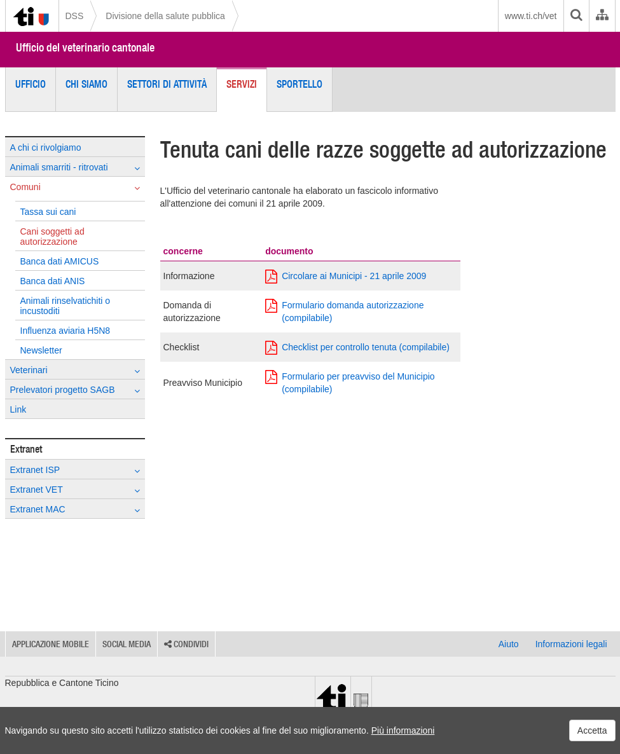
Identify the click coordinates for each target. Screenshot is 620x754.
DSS (74, 16)
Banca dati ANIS (52, 281)
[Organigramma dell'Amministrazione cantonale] (602, 16)
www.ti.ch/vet (531, 16)
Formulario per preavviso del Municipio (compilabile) (349, 382)
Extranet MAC (75, 509)
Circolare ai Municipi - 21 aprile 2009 (345, 276)
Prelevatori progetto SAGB (75, 390)
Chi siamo (86, 84)
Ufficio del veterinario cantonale (85, 47)
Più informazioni (403, 730)
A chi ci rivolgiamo (45, 147)
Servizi (241, 84)
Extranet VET (75, 489)
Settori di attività (167, 84)
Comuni (75, 187)
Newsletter (41, 350)
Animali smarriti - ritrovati (75, 167)
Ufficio (30, 84)
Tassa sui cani (48, 212)
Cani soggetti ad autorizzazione (52, 236)
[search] (576, 16)
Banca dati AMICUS (59, 261)
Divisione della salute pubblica (165, 16)
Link (18, 409)
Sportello (299, 84)
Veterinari (75, 370)
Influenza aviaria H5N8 (65, 331)
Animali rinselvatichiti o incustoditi (65, 306)
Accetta (592, 730)
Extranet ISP (75, 470)
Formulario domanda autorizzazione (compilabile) (344, 311)
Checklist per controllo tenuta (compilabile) (357, 347)
